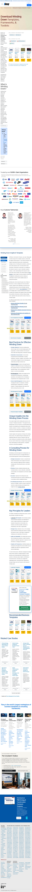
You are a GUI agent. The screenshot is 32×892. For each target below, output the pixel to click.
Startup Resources (28, 866)
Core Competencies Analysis (24, 324)
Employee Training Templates (16, 838)
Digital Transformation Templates (16, 833)
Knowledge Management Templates (22, 828)
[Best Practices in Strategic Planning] (23, 493)
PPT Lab (23, 499)
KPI (17, 732)
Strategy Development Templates (28, 847)
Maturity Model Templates (22, 837)
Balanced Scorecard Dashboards (9, 833)
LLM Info (20, 867)
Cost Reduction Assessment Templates (9, 852)
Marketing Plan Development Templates (22, 836)
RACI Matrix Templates (28, 827)
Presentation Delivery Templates (22, 848)
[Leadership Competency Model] (18, 321)
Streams (2, 852)
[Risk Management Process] (29, 394)
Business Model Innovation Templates (9, 836)
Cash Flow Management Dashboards (9, 841)
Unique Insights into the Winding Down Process (4, 264)
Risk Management (5, 290)
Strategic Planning (5, 292)
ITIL (12, 743)
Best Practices (4, 280)
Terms (4, 873)
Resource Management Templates (28, 829)
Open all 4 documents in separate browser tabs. (19, 64)
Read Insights (27, 317)
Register (29, 5)
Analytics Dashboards (9, 829)
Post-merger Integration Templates (22, 847)
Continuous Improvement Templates (9, 847)
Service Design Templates (28, 837)
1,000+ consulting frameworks (16, 765)
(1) (12, 43)
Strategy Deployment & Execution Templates (28, 846)
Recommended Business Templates (4, 269)
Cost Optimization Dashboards (9, 851)
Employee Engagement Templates (16, 837)
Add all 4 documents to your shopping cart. (18, 65)
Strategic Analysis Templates (28, 842)
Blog (4, 874)
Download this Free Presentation (24, 608)
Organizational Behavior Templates (22, 842)
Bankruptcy (4, 278)
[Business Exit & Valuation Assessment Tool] (23, 49)
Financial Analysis (5, 284)
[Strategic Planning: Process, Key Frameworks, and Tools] (12, 493)
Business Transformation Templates (9, 839)
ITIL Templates (15, 851)
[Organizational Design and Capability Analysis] (12, 321)
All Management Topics (7, 7)
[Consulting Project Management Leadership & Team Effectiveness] (29, 570)
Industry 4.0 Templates (16, 852)
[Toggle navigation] (2, 4)
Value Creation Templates (28, 856)
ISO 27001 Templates (16, 848)
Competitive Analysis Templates (9, 846)
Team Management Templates (28, 852)
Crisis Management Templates (9, 853)
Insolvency (4, 286)
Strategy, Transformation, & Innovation (9, 865)
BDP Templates (9, 832)
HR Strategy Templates (16, 846)
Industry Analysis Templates (16, 853)
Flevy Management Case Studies (12, 696)
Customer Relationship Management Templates (9, 857)
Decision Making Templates (16, 832)
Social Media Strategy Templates (28, 839)
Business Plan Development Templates (9, 837)
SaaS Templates (27, 833)
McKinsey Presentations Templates (22, 838)
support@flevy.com (4, 877)
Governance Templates (16, 843)
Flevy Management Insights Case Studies (4, 271)
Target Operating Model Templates (28, 851)
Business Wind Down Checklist (11, 54)
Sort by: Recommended (26, 45)
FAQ (1, 873)
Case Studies (15, 866)
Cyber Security (11, 733)
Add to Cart (11, 60)
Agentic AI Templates (9, 827)
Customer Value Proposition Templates (16, 827)
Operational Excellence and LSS (9, 871)
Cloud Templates (9, 843)
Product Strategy (27, 862)
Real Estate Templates (28, 828)
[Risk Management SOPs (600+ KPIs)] (23, 394)
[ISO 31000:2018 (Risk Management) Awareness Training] (18, 394)
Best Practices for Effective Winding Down (4, 262)
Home (2, 7)
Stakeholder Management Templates (28, 841)
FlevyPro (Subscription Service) (3, 849)
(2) (21, 41)
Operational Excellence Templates (22, 841)
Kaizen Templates (15, 857)
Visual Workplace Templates (28, 857)
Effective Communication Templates (16, 836)
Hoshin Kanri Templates (16, 847)
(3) (12, 34)
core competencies (23, 288)
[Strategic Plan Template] (29, 493)
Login (29, 3)
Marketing (5, 741)
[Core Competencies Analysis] (23, 321)
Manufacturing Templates (22, 833)
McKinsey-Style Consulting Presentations (21, 870)
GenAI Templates (15, 842)
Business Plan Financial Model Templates (9, 838)
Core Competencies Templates (9, 848)
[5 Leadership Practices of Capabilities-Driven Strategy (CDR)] (29, 321)
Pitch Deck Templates (22, 846)
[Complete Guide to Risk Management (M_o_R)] (12, 394)
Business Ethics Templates (9, 834)
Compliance (27, 742)
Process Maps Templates (22, 853)
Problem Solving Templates (22, 851)
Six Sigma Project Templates (28, 838)
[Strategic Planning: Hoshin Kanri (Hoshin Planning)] (18, 493)
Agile (10, 743)
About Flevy (2, 862)
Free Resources (21, 862)
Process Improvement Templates (22, 852)
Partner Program (3, 869)
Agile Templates (9, 828)
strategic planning (21, 486)
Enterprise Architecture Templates (16, 839)
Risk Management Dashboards (28, 832)
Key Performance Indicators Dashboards (22, 827)
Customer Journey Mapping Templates (9, 856)
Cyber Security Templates (16, 829)
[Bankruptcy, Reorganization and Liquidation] (29, 49)
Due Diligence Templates (16, 834)
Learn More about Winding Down (4, 125)
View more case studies (16, 693)
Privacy (2, 874)
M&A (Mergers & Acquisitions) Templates (22, 832)
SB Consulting (24, 400)
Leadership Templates (22, 829)
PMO (21, 736)
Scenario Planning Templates (28, 836)
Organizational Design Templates (22, 843)
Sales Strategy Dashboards (28, 834)
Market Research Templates (22, 834)
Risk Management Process (29, 398)
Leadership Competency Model (18, 324)
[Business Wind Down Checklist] (11, 49)
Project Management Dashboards (22, 856)
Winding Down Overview (4, 260)
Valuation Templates (28, 853)
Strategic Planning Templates (28, 843)
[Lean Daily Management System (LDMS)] (18, 570)
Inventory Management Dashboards (16, 856)
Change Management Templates (9, 842)
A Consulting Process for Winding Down (4, 266)
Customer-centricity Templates (16, 828)
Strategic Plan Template (28, 497)
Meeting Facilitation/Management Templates (22, 839)
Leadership (4, 288)
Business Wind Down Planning (17, 54)
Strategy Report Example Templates (28, 848)
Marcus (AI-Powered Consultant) (2, 867)
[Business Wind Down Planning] (17, 49)
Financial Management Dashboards (16, 841)
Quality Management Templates (22, 857)
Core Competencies (5, 282)
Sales (2, 741)
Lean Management (22, 863)
